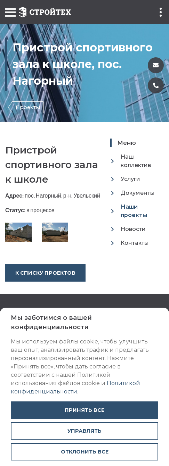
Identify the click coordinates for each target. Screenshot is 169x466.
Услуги (130, 179)
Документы (138, 193)
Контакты (135, 243)
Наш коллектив (136, 160)
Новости (133, 229)
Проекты (28, 107)
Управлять (84, 431)
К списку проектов (45, 273)
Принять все (84, 410)
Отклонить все (84, 452)
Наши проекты (134, 210)
